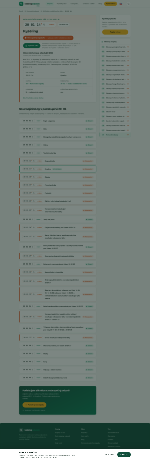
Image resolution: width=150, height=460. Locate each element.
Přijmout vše (123, 454)
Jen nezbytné (108, 454)
